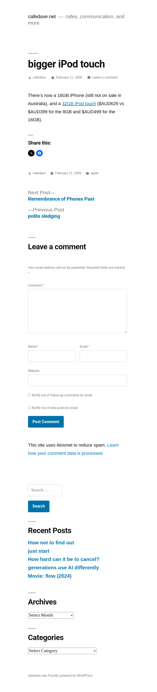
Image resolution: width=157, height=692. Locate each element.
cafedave (39, 77)
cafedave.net (42, 16)
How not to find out (51, 542)
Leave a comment (105, 77)
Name (33, 346)
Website (33, 371)
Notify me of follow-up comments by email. (62, 395)
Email (85, 346)
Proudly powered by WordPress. (70, 675)
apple (94, 173)
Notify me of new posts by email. (55, 408)
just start (38, 551)
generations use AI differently (63, 567)
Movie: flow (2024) (50, 576)
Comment (36, 285)
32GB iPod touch (79, 103)
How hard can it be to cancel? (63, 559)
